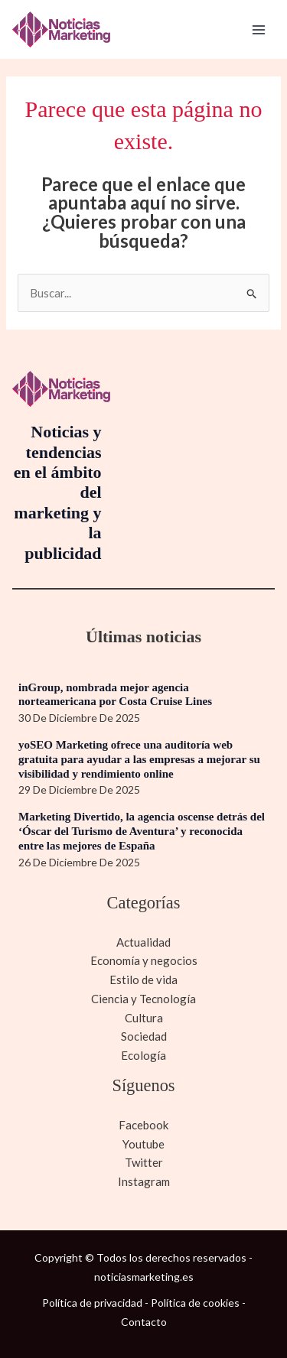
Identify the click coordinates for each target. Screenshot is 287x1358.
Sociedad (144, 1036)
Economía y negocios (143, 960)
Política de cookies (195, 1302)
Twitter (144, 1162)
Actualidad (143, 942)
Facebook (143, 1125)
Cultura (144, 1018)
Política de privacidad (92, 1302)
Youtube (143, 1144)
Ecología (143, 1055)
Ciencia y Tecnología (143, 999)
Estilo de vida (143, 979)
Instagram (144, 1181)
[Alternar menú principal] (259, 29)
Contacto (144, 1321)
